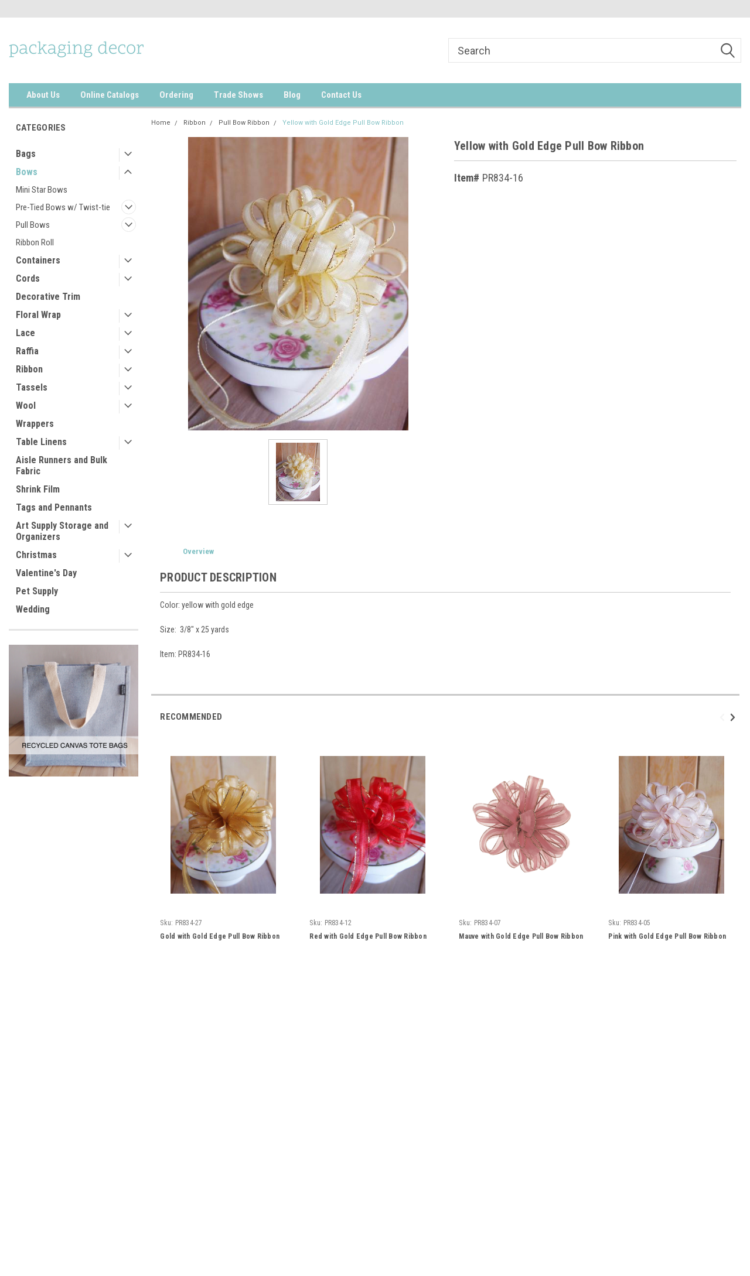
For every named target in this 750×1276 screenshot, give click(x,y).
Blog (292, 95)
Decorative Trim (48, 296)
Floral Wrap (38, 314)
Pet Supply (37, 591)
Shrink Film (38, 489)
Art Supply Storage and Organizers (62, 531)
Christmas (36, 554)
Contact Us (341, 95)
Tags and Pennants (54, 507)
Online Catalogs (109, 95)
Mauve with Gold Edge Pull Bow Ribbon (521, 936)
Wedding (33, 609)
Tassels (31, 387)
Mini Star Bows (41, 189)
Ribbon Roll (35, 242)
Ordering (176, 95)
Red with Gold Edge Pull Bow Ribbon (368, 936)
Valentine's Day (46, 573)
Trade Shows (238, 95)
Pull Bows (33, 225)
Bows (27, 171)
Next (734, 717)
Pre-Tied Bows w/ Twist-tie (63, 207)
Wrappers (35, 423)
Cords (28, 278)
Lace (25, 332)
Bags (26, 153)
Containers (38, 260)
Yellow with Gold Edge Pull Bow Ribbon (343, 122)
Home (161, 122)
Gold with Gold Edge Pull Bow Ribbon (219, 936)
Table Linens (41, 441)
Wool (26, 405)
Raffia (27, 351)
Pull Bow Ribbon (244, 122)
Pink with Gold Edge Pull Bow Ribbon (667, 936)
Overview (198, 551)
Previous (724, 717)
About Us (43, 95)
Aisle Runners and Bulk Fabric (61, 465)
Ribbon (29, 369)
